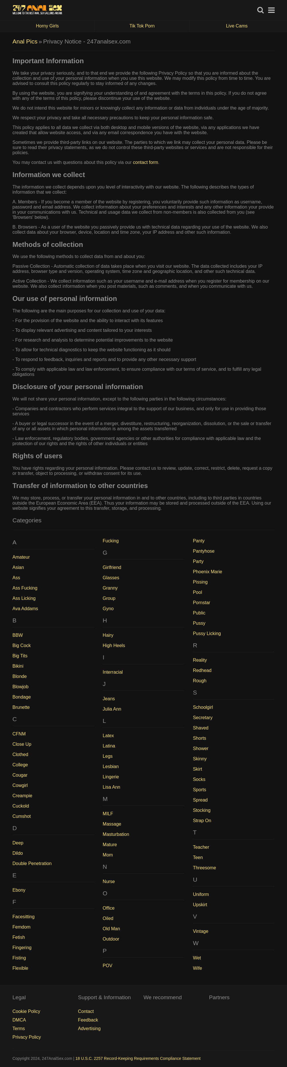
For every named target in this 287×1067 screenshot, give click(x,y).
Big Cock (22, 645)
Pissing (200, 582)
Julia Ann (112, 709)
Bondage (22, 697)
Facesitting (24, 916)
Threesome (204, 867)
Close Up (22, 744)
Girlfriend (112, 567)
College (20, 764)
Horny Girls (65, 26)
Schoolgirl (203, 707)
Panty (199, 540)
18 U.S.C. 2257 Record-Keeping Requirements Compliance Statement (138, 1058)
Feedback (88, 1020)
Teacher (201, 847)
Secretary (202, 717)
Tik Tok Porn (159, 26)
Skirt (197, 769)
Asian (18, 567)
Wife (197, 968)
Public (199, 612)
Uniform (201, 894)
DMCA (19, 1020)
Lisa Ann (111, 787)
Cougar (20, 775)
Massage (112, 824)
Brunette (21, 707)
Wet (197, 957)
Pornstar (201, 602)
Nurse (109, 881)
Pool (197, 592)
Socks (199, 779)
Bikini (18, 666)
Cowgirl (20, 785)
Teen (198, 857)
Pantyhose (204, 551)
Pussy (199, 623)
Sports (199, 789)
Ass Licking (24, 598)
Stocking (201, 810)
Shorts (199, 738)
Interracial (113, 672)
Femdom (22, 927)
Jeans (109, 698)
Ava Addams (25, 608)
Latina (109, 745)
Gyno (108, 608)
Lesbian (111, 766)
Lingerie (111, 776)
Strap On (202, 820)
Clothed (20, 754)
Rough (199, 680)
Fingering (22, 947)
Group (109, 598)
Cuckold (21, 806)
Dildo (18, 853)
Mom (108, 854)
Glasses (111, 577)
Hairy (108, 635)
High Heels (114, 645)
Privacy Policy (27, 1037)
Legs (108, 756)
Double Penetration (32, 863)
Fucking (111, 540)
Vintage (200, 931)
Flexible (20, 968)
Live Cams (237, 25)
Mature (110, 844)
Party (198, 561)
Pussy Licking (207, 633)
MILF (108, 813)
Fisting (19, 957)
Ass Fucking (25, 588)
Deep (18, 842)
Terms (19, 1028)
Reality (200, 660)
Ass (16, 577)
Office (109, 908)
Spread (200, 800)
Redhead (202, 670)
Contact (86, 1011)
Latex (108, 735)
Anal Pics (25, 41)
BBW (18, 635)
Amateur (21, 557)
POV (107, 965)
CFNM (19, 733)
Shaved (200, 727)
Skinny (200, 758)
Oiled (108, 918)
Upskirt (200, 904)
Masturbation (116, 834)
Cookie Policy (26, 1011)
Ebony (19, 890)
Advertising (89, 1028)
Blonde (20, 676)
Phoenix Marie (207, 571)
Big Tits (20, 655)
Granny (110, 588)
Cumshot (22, 816)
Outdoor (111, 939)
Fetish (19, 937)
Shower (200, 748)
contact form (145, 162)
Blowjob (21, 686)
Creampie (22, 795)
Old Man (111, 928)
